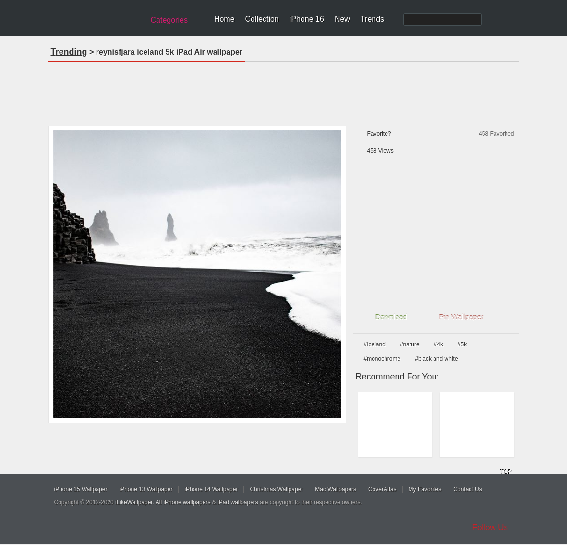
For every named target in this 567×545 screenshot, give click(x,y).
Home (224, 19)
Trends (372, 19)
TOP (505, 471)
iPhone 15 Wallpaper (81, 489)
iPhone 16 (307, 19)
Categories (169, 20)
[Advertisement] (284, 90)
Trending (69, 52)
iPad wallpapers (237, 502)
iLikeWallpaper (134, 502)
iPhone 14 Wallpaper (211, 489)
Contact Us (467, 489)
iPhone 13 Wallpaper (145, 489)
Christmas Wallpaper (276, 489)
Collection (262, 19)
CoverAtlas (382, 489)
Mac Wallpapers (335, 489)
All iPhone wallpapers (183, 502)
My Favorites (425, 489)
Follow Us (490, 527)
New (342, 19)
